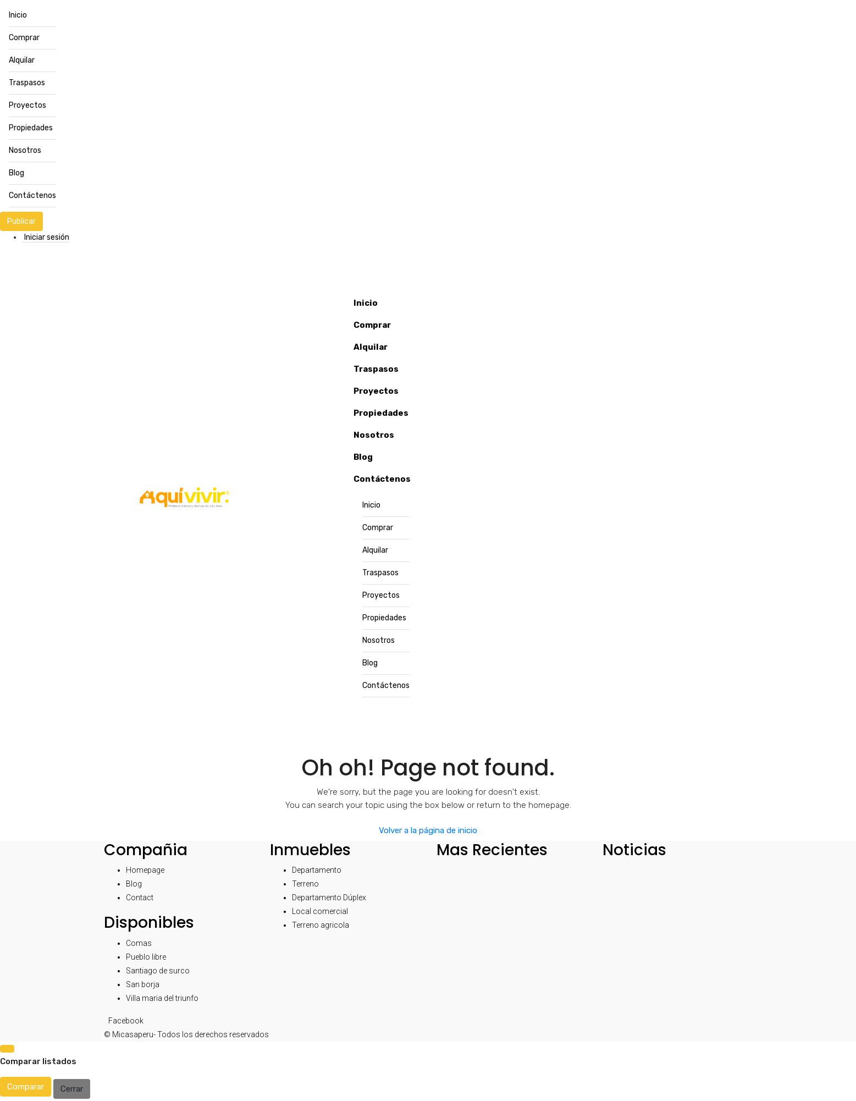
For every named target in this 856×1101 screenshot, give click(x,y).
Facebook (125, 1020)
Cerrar (71, 1089)
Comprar (24, 37)
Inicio (18, 15)
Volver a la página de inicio (428, 830)
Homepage (145, 870)
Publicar (21, 221)
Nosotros (25, 150)
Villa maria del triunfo (162, 998)
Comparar (25, 1087)
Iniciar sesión (46, 237)
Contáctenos (32, 195)
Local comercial (320, 911)
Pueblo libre (146, 957)
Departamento (316, 870)
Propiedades (31, 128)
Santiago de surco (158, 970)
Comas (139, 943)
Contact (139, 897)
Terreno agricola (320, 925)
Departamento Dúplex (329, 897)
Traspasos (27, 82)
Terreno (305, 883)
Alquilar (22, 60)
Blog (16, 173)
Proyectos (27, 105)
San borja (142, 984)
